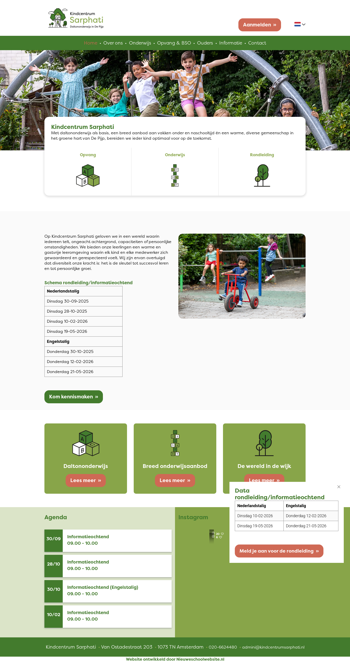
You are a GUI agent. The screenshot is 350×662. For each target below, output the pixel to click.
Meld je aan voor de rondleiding (271, 550)
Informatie (231, 43)
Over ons (112, 43)
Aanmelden (257, 24)
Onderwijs (139, 43)
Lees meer (83, 480)
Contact (258, 43)
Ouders (205, 43)
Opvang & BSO (173, 43)
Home (89, 43)
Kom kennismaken (71, 397)
